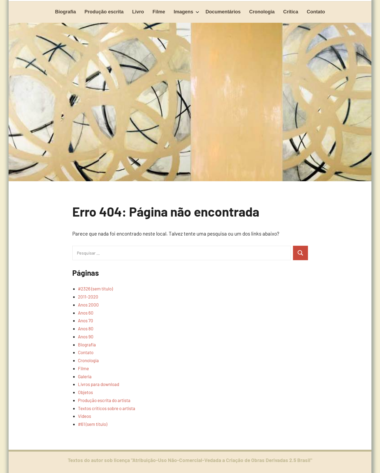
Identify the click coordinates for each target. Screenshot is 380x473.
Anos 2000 (88, 304)
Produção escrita (103, 11)
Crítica (290, 11)
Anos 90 (85, 336)
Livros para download (98, 384)
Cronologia (262, 11)
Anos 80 (85, 328)
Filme (159, 11)
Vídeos (84, 416)
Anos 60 (85, 312)
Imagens (186, 11)
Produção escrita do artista (104, 400)
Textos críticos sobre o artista (106, 408)
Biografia (65, 11)
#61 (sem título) (92, 424)
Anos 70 (85, 320)
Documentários (223, 11)
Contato (316, 11)
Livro (138, 11)
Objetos (85, 392)
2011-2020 (88, 296)
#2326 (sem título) (95, 288)
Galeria (85, 376)
